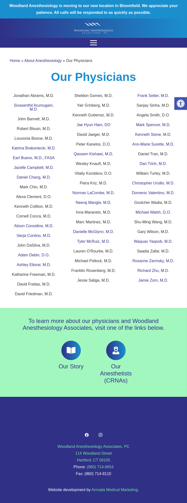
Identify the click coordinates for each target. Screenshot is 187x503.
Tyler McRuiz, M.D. (93, 241)
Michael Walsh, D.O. (153, 212)
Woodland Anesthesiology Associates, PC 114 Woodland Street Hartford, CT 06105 (93, 453)
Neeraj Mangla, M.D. (94, 202)
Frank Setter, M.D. (153, 96)
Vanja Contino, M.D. (34, 236)
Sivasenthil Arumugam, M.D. (34, 107)
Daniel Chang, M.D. (34, 177)
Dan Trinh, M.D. (153, 164)
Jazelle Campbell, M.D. (34, 167)
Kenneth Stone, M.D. (153, 134)
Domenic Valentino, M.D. (153, 193)
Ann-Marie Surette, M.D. (153, 144)
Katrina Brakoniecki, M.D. (34, 148)
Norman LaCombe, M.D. (93, 193)
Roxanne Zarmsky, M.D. (153, 261)
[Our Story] (71, 350)
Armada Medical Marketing (115, 490)
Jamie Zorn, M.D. (153, 280)
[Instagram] (100, 435)
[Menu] (93, 43)
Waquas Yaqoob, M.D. (153, 241)
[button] (180, 103)
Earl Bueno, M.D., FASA (34, 158)
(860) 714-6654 (100, 467)
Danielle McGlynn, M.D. (93, 232)
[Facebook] (87, 435)
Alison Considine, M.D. (34, 226)
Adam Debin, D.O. (34, 255)
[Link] (93, 28)
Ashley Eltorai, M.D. (34, 265)
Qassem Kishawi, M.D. (93, 154)
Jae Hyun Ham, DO (94, 125)
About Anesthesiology (43, 61)
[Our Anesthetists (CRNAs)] (115, 350)
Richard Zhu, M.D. (153, 271)
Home (15, 61)
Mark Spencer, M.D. (153, 125)
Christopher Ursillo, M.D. (153, 183)
